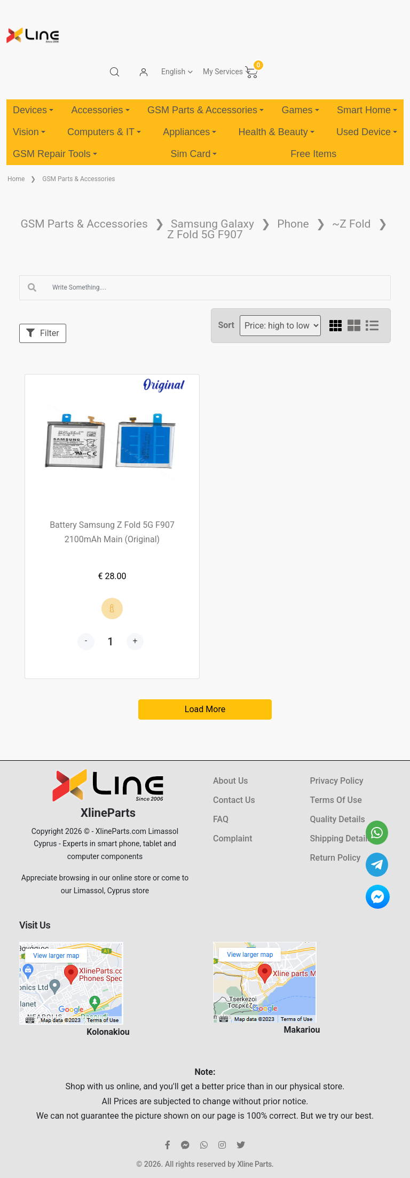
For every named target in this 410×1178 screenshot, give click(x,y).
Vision (29, 132)
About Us (230, 781)
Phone (293, 223)
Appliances (189, 132)
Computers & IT (104, 132)
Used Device (366, 132)
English (173, 71)
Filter (42, 333)
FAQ (220, 819)
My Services (223, 71)
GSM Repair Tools (55, 154)
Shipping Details (341, 838)
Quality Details (337, 819)
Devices (33, 110)
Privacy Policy (337, 781)
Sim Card (193, 154)
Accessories (100, 110)
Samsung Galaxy (212, 223)
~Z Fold (351, 223)
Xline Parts (254, 1164)
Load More (205, 709)
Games (300, 110)
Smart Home (367, 110)
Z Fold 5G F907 (205, 234)
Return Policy (335, 858)
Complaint (232, 838)
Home (16, 179)
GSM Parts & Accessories (205, 110)
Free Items (313, 154)
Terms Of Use (336, 800)
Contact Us (234, 800)
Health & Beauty (276, 132)
